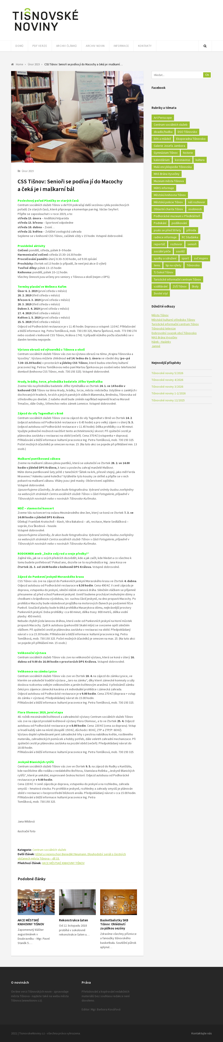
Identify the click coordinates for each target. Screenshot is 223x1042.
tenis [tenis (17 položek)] (157, 265)
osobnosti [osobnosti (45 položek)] (195, 209)
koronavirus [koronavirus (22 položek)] (182, 160)
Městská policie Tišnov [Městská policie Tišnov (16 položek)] (168, 202)
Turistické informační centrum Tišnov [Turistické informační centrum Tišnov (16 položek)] (177, 279)
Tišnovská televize (164, 328)
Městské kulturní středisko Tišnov (173, 320)
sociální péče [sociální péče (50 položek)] (162, 251)
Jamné (156, 346)
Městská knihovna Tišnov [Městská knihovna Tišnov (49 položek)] (170, 195)
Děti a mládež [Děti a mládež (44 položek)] (162, 139)
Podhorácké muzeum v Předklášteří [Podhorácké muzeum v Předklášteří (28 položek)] (177, 216)
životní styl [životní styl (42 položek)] (161, 293)
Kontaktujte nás (201, 1033)
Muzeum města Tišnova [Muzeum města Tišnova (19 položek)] (169, 181)
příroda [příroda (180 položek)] (191, 230)
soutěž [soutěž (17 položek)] (180, 251)
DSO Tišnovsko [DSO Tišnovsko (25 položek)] (187, 132)
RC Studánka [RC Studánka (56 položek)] (190, 237)
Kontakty (145, 46)
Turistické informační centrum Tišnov (175, 324)
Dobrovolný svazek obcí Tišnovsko (174, 333)
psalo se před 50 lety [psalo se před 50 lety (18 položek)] (167, 230)
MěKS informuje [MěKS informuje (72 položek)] (164, 188)
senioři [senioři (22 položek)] (192, 244)
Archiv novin (95, 46)
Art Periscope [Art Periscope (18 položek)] (163, 118)
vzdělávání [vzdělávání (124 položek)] (160, 286)
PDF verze (39, 46)
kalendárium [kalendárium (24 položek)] (162, 160)
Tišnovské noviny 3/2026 (167, 386)
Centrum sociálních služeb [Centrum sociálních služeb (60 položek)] (171, 125)
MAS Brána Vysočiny (164, 337)
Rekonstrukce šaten (73, 920)
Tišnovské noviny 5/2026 (167, 373)
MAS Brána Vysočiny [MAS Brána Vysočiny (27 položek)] (166, 174)
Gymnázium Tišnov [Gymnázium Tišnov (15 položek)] (166, 153)
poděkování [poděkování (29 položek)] (179, 223)
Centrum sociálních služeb (49, 850)
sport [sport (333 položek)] (185, 258)
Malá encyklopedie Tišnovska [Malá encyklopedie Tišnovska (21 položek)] (173, 167)
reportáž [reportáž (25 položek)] (159, 244)
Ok (207, 74)
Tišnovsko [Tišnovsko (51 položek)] (193, 265)
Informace (121, 46)
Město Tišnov (160, 315)
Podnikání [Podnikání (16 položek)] (160, 223)
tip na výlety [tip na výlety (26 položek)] (173, 265)
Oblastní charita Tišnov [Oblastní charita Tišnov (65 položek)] (168, 209)
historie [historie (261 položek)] (188, 153)
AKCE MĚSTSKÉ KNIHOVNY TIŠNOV (63, 863)
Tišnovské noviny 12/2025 (168, 400)
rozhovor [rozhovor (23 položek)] (176, 244)
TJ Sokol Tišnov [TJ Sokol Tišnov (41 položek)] (163, 272)
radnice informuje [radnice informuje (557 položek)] (165, 237)
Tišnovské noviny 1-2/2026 (169, 393)
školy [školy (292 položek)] (195, 286)
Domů (19, 46)
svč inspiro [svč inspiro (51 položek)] (201, 258)
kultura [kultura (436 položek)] (200, 160)
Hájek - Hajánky (161, 342)
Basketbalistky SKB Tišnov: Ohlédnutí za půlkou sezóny (114, 924)
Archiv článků (66, 46)
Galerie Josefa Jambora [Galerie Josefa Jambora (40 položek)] (169, 146)
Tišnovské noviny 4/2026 (167, 380)
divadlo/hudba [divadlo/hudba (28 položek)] (163, 132)
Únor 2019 (28, 171)
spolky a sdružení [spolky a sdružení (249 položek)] (165, 258)
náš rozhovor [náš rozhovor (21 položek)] (196, 202)
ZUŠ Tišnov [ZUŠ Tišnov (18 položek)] (180, 286)
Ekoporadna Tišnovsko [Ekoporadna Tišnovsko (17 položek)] (191, 139)
